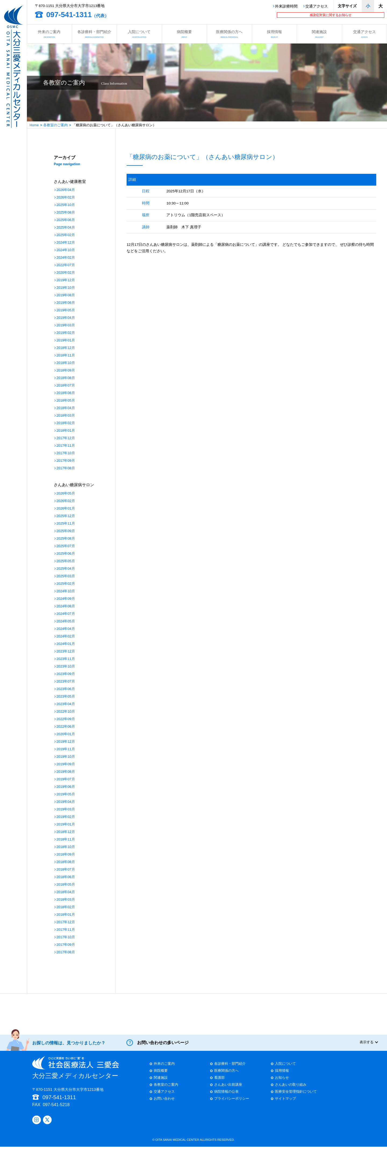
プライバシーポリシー (231, 1103)
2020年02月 (65, 273)
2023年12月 (65, 651)
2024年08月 (65, 606)
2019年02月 (65, 333)
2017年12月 (65, 438)
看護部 (219, 1082)
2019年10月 (65, 288)
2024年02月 (65, 257)
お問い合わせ (164, 1103)
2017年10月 (65, 453)
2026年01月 (65, 508)
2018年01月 (65, 430)
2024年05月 (65, 621)
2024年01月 (65, 644)
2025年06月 (65, 220)
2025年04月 (65, 227)
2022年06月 (65, 726)
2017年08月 (65, 468)
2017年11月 (65, 446)
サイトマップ (285, 1103)
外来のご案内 (49, 34)
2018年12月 (65, 348)
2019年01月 (65, 340)
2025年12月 (65, 516)
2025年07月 (65, 546)
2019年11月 (65, 749)
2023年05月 (65, 696)
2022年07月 (65, 265)
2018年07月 (65, 385)
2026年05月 (65, 493)
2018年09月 (65, 370)
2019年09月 (65, 764)
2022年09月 (65, 719)
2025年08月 (65, 212)
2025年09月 (65, 531)
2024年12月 (65, 242)
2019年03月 (65, 325)
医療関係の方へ (229, 34)
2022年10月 (65, 711)
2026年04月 (65, 190)
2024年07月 (65, 614)
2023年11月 (65, 659)
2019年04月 (65, 318)
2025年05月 (65, 561)
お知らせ (282, 1082)
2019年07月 (65, 779)
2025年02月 (65, 235)
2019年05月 (65, 310)
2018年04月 (65, 408)
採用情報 (274, 34)
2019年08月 (65, 295)
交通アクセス (316, 6)
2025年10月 (65, 205)
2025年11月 (65, 523)
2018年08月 (65, 378)
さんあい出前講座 (228, 1089)
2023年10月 (65, 666)
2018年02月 (65, 423)
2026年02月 (65, 197)
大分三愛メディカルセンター (75, 1072)
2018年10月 (65, 363)
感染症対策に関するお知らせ (331, 15)
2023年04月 (65, 704)
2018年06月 (65, 393)
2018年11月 (65, 355)
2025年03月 (65, 576)
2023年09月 (65, 674)
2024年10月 (65, 250)
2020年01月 (65, 734)
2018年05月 (65, 400)
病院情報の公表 (226, 1096)
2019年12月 (65, 280)
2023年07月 (65, 681)
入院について (139, 34)
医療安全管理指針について (296, 1096)
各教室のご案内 (55, 125)
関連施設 (319, 34)
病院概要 (184, 34)
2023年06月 (65, 689)
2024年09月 (65, 599)
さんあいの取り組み (290, 1089)
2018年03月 (65, 415)
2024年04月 (65, 629)
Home (34, 125)
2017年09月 (65, 461)
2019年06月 (65, 303)
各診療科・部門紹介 (94, 34)
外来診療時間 (286, 6)
